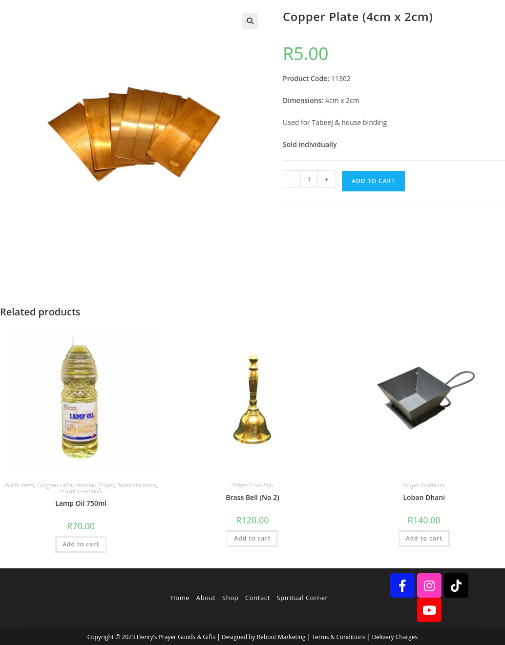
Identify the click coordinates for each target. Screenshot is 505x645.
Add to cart (373, 181)
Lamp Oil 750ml (80, 503)
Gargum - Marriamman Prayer (75, 485)
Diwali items (19, 485)
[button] (250, 21)
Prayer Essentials (81, 491)
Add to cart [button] (81, 544)
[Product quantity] (309, 179)
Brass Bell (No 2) (252, 497)
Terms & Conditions (338, 637)
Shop (230, 597)
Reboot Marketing (281, 637)
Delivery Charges (395, 637)
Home (179, 597)
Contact (257, 597)
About (206, 597)
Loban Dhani (424, 497)
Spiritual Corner (302, 597)
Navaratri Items (136, 485)
